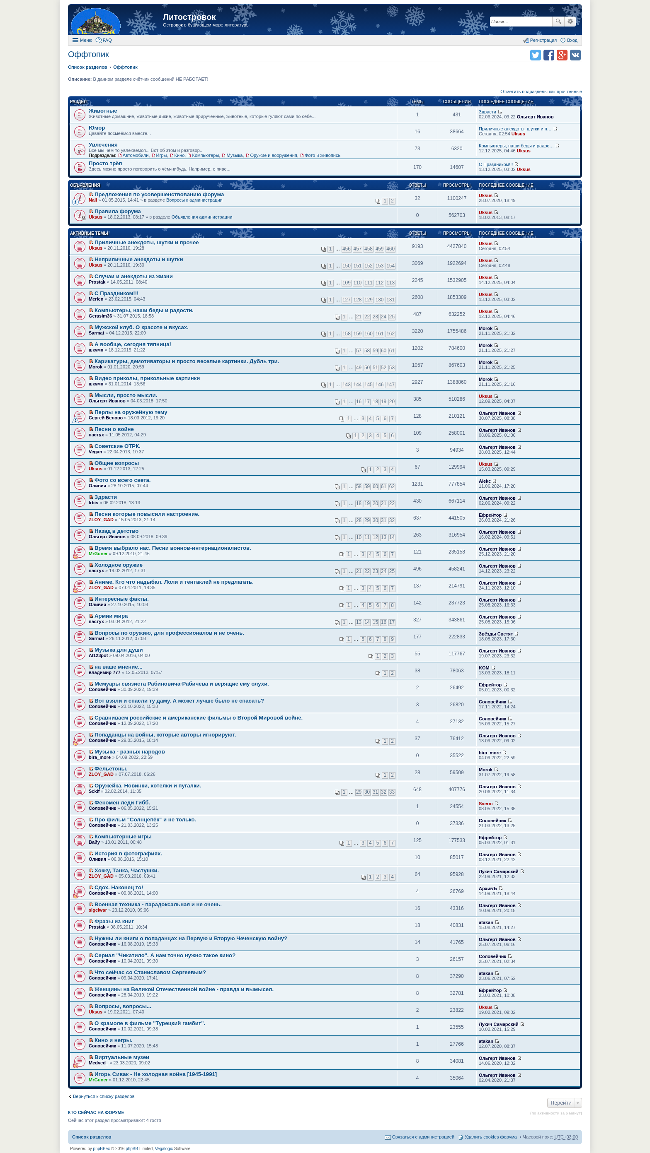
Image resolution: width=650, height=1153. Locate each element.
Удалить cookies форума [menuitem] (491, 1136)
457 (358, 249)
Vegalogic (164, 1148)
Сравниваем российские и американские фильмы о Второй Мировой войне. (199, 718)
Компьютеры (205, 155)
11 (367, 537)
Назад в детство (116, 531)
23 (375, 317)
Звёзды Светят (496, 633)
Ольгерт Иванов (535, 116)
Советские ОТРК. (118, 446)
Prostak (97, 281)
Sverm (486, 803)
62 (392, 486)
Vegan (95, 451)
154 (390, 266)
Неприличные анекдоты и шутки (139, 259)
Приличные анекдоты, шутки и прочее (147, 242)
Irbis (93, 502)
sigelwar (98, 909)
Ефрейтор (490, 515)
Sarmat (96, 332)
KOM (484, 667)
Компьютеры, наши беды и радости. (144, 310)
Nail (93, 199)
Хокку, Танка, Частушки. (127, 870)
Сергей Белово (106, 417)
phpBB (132, 1148)
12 (375, 537)
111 (368, 283)
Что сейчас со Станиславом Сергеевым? (150, 972)
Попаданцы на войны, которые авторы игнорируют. (165, 735)
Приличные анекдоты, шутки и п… (515, 128)
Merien (96, 298)
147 (390, 385)
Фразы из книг (114, 921)
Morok (485, 328)
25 (392, 317)
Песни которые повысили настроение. (147, 514)
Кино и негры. (113, 1040)
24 (383, 317)
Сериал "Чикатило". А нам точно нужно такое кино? (165, 955)
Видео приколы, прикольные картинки (147, 378)
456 (346, 249)
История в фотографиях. (128, 853)
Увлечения (103, 145)
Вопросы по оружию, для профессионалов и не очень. (169, 633)
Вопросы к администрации (194, 199)
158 (346, 334)
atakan (486, 922)
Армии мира (111, 616)
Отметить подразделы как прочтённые (541, 91)
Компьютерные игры (123, 836)
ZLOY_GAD (101, 519)
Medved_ (98, 1062)
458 (368, 249)
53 (392, 368)
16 (358, 401)
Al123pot (98, 655)
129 (368, 300)
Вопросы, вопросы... (123, 1006)
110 (358, 283)
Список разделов (92, 1136)
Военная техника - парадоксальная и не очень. (158, 904)
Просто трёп (105, 163)
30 (375, 520)
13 (383, 537)
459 (380, 249)
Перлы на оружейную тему (131, 412)
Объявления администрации (202, 216)
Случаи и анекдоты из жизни (134, 276)
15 (375, 622)
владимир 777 (105, 672)
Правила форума (118, 211)
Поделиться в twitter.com (535, 55)
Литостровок (189, 17)
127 (346, 300)
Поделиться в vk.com (575, 55)
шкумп (96, 349)
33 (392, 792)
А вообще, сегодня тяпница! (133, 344)
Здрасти (487, 111)
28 (358, 520)
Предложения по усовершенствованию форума (159, 194)
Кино (180, 155)
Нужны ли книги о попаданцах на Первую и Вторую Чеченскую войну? (191, 938)
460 (390, 249)
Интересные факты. (122, 599)
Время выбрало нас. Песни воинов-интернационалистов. (173, 548)
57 (358, 351)
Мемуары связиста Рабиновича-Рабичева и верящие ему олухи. (182, 684)
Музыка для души (119, 650)
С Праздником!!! (496, 164)
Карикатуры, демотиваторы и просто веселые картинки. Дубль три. (187, 361)
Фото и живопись (322, 155)
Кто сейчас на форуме (96, 1112)
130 (380, 300)
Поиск (558, 21)
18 (375, 401)
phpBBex (101, 1148)
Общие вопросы (117, 463)
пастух (96, 434)
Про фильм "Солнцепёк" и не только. (145, 819)
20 (392, 401)
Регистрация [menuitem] (543, 40)
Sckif (94, 791)
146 (380, 385)
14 (392, 537)
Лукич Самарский (499, 871)
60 (383, 351)
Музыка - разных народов (130, 752)
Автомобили (136, 155)
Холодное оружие (119, 565)
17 (367, 401)
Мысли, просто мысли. (126, 395)
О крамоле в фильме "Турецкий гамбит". (150, 1023)
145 (368, 385)
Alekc (485, 481)
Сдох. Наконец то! (119, 887)
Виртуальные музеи (122, 1057)
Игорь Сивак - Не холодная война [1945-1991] (156, 1074)
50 (367, 368)
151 (358, 266)
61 (392, 351)
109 (346, 283)
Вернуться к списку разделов (103, 1096)
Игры (161, 155)
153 (380, 266)
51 (375, 368)
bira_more (100, 757)
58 (367, 351)
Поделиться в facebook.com (548, 55)
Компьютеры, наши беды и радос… (516, 145)
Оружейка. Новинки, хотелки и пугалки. (148, 785)
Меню (86, 40)
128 (358, 300)
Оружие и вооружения (273, 155)
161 (380, 334)
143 (346, 385)
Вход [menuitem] (572, 40)
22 (367, 317)
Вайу (94, 842)
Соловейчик (102, 689)
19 (383, 401)
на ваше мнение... (119, 667)
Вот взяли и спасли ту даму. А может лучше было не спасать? (179, 701)
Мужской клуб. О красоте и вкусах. (142, 327)
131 (390, 300)
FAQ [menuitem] (107, 40)
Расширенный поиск (570, 21)
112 (380, 283)
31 (383, 520)
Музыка (234, 155)
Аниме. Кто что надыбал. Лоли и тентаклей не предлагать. (174, 582)
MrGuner (98, 553)
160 (368, 334)
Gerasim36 (100, 315)
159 (358, 334)
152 (368, 266)
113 (390, 283)
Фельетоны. (111, 768)
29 (367, 520)
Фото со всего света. (122, 480)
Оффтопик (88, 54)
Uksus (518, 133)
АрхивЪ (488, 888)
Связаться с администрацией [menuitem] (423, 1136)
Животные (103, 111)
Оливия (97, 485)
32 (392, 520)
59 (375, 351)
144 (358, 385)
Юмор (97, 128)
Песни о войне (114, 429)
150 (346, 266)
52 (383, 368)
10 (358, 537)
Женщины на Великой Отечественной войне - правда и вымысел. (184, 989)
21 (358, 317)
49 (358, 368)
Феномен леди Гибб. (122, 802)
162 (390, 334)
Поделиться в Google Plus (562, 55)
